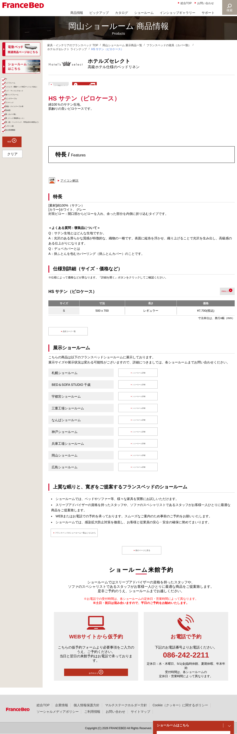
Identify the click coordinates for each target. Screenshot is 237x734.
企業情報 (61, 705)
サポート (208, 13)
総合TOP (186, 3)
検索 (229, 10)
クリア (12, 240)
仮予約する (96, 680)
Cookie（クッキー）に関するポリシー (180, 705)
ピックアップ (99, 13)
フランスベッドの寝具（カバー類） (169, 45)
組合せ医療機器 (19, 214)
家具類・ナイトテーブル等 (24, 155)
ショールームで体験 (129, 86)
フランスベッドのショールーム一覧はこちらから (97, 539)
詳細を (214, 297)
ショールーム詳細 (140, 379)
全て (11, 89)
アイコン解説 (69, 187)
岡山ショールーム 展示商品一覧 (122, 45)
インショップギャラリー (177, 13)
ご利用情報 (92, 711)
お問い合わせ (205, 3)
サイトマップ (140, 711)
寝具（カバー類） (21, 172)
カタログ (121, 13)
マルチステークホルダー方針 (126, 705)
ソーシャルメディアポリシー (58, 711)
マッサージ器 (17, 207)
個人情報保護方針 (87, 705)
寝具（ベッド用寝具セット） (24, 182)
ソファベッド (17, 146)
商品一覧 (9, 81)
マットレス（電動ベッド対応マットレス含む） (24, 108)
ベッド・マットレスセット (24, 121)
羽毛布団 (14, 165)
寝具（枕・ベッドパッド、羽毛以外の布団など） (24, 195)
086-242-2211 (186, 661)
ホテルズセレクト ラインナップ (67, 49)
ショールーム (144, 13)
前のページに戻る (144, 557)
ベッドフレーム (19, 96)
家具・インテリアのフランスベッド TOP (72, 45)
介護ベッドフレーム (22, 131)
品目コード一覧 (70, 338)
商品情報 (76, 13)
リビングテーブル (21, 138)
